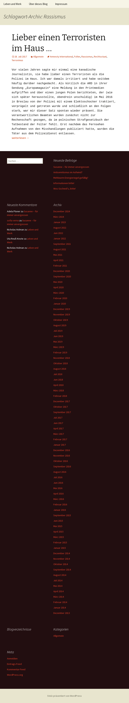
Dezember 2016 (61, 450)
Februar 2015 (60, 542)
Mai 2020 (57, 281)
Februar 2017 (60, 439)
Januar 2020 (59, 303)
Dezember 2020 (61, 271)
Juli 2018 (57, 374)
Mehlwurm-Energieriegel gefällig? (70, 177)
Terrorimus (17, 60)
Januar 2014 (59, 607)
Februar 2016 (60, 504)
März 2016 (58, 499)
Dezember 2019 (61, 309)
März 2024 (58, 216)
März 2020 (58, 292)
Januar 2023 (59, 222)
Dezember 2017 (61, 401)
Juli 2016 (57, 477)
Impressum (61, 4)
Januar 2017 (59, 444)
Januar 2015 (59, 547)
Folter (77, 56)
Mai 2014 (57, 585)
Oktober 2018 (60, 363)
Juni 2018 (58, 379)
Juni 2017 (58, 423)
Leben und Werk (12, 4)
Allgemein (38, 56)
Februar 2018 (60, 395)
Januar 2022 (59, 238)
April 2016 (58, 493)
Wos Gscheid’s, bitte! (64, 188)
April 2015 (58, 531)
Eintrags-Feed (14, 664)
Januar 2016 (59, 509)
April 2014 (58, 591)
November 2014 (61, 558)
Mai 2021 (57, 254)
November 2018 (61, 357)
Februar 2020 (60, 298)
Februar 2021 (60, 265)
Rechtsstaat (100, 56)
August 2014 (59, 575)
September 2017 (62, 412)
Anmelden (12, 658)
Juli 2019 (57, 330)
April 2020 (58, 287)
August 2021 (59, 249)
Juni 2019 (58, 336)
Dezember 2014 (61, 553)
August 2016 (59, 471)
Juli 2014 (57, 580)
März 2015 (58, 537)
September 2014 (62, 569)
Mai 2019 (57, 341)
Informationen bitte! (63, 183)
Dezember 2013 (61, 613)
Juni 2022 (58, 233)
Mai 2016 (57, 488)
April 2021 (58, 260)
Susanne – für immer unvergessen (71, 166)
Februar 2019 (60, 352)
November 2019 (61, 314)
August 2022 (59, 227)
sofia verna (13, 220)
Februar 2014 (60, 602)
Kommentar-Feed (16, 669)
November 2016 (61, 455)
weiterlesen (20, 138)
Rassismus (87, 56)
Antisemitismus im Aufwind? (67, 172)
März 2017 (58, 433)
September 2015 (62, 515)
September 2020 (62, 276)
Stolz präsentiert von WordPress (64, 695)
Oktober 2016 (60, 461)
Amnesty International (61, 56)
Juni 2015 (58, 520)
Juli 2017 (57, 417)
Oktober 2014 (60, 564)
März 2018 (58, 390)
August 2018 (59, 368)
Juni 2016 (58, 482)
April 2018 (58, 385)
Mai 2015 (57, 526)
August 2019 (59, 325)
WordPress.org (15, 674)
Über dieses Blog (38, 4)
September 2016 (62, 466)
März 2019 (58, 347)
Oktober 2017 (60, 406)
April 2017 (58, 428)
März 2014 (58, 596)
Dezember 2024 (61, 211)
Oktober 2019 (60, 319)
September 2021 (62, 243)
